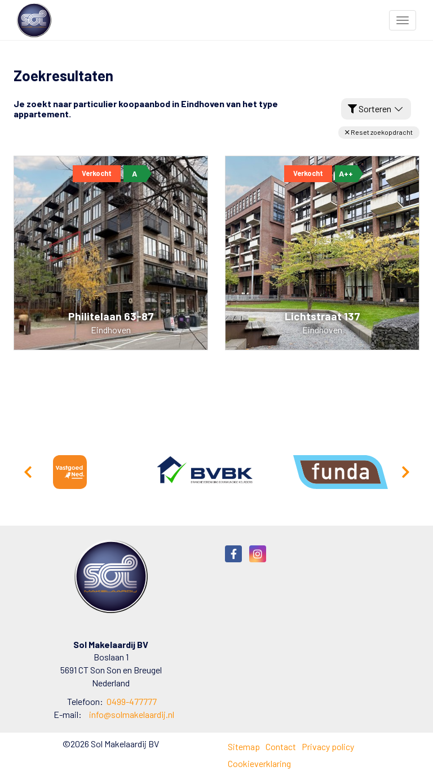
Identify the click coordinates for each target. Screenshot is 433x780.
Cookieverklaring (259, 763)
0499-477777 (132, 701)
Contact (281, 746)
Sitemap (244, 746)
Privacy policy (328, 746)
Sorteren (376, 108)
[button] (378, 132)
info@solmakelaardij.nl (131, 714)
